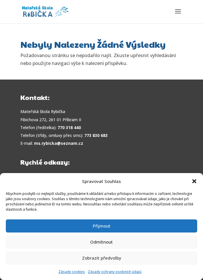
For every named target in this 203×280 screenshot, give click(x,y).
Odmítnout (101, 242)
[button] (194, 181)
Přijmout (102, 226)
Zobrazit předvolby (101, 258)
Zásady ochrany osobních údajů (115, 271)
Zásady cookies (71, 271)
